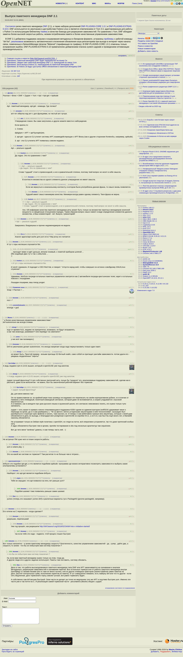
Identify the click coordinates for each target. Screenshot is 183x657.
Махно (10, 317)
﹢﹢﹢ (38, 93)
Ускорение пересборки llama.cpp (160, 130)
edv (22, 118)
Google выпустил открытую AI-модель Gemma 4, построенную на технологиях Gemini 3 (159, 182)
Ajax (92, 88)
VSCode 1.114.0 (149, 246)
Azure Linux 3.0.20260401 (153, 261)
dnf (18, 76)
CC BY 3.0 (15, 71)
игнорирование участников (113, 588)
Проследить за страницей (13, 655)
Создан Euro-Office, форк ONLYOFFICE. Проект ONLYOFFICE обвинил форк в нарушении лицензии (159, 70)
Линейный (109, 88)
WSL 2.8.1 (147, 227)
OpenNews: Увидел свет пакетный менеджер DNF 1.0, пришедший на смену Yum (42, 63)
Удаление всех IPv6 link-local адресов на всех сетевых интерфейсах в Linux (159, 126)
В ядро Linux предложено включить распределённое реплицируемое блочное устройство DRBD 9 (155, 158)
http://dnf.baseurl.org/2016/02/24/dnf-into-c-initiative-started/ (65, 526)
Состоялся (10, 26)
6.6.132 (165, 284)
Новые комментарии (147, 49)
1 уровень (99, 88)
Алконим (16, 344)
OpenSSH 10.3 (148, 232)
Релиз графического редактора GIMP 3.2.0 (160, 87)
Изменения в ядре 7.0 (146, 290)
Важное (159, 59)
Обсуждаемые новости (159, 147)
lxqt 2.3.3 (146, 223)
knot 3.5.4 (146, 229)
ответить (31, 93)
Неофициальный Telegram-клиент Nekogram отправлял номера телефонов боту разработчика (158, 170)
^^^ (38, 103)
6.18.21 (152, 284)
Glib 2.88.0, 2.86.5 (150, 219)
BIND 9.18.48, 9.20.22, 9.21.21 (154, 236)
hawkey (44, 32)
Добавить (155, 655)
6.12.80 (159, 284)
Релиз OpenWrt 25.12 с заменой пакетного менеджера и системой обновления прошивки (157, 102)
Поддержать (165, 655)
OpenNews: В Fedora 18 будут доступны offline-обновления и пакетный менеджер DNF (44, 67)
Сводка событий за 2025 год (150, 106)
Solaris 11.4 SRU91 (150, 276)
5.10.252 (153, 287)
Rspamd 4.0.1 (148, 211)
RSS (132, 88)
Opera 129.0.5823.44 (151, 234)
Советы (159, 115)
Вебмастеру (177, 655)
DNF (45, 26)
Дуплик (10, 93)
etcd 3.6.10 (147, 240)
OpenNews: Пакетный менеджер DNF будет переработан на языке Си (37, 60)
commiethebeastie (19, 305)
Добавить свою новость (148, 51)
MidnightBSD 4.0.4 (150, 263)
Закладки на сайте (10, 653)
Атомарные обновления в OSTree (160, 133)
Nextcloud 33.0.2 (149, 230)
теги (140, 3)
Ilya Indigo (11, 363)
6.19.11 (145, 284)
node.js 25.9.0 (148, 244)
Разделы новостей (146, 41)
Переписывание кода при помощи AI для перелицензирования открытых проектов (157, 97)
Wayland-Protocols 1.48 (152, 251)
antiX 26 (146, 274)
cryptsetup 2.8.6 (149, 225)
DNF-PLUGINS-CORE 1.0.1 (93, 26)
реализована (17, 41)
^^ (34, 103)
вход (158, 1)
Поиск (134, 3)
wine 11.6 (146, 217)
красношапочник (14, 461)
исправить (122, 56)
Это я (22, 234)
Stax (14, 496)
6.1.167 (145, 286)
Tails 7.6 (146, 267)
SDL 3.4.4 (146, 215)
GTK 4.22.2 (147, 249)
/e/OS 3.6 (146, 259)
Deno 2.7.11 (147, 238)
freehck (23, 153)
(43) (16, 88)
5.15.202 (146, 287)
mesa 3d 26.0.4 (149, 242)
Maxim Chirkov (175, 653)
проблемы (109, 39)
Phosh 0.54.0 (148, 210)
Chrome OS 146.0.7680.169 (153, 268)
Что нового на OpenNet (148, 43)
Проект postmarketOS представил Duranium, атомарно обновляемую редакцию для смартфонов (159, 81)
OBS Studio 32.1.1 (150, 221)
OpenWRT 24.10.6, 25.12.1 (153, 278)
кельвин (19, 111)
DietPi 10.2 (147, 272)
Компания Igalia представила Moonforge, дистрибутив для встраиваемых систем (157, 92)
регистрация (165, 1)
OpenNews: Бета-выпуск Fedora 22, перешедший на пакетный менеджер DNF (40, 65)
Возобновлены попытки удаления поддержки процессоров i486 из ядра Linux (158, 165)
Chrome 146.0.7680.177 (152, 253)
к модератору (53, 93)
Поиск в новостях (145, 46)
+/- (115, 88)
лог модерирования (129, 588)
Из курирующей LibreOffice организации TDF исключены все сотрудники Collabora (158, 65)
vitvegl (14, 327)
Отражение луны (19, 287)
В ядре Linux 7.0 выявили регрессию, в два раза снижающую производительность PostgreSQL (160, 192)
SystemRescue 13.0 (151, 265)
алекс (18, 336)
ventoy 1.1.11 (148, 213)
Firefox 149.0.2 (148, 208)
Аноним (14, 103)
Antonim (11, 541)
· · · (42, 93)
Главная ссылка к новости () (32, 58)
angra (18, 478)
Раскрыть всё (123, 88)
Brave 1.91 (147, 248)
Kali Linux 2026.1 (149, 270)
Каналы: (141, 38)
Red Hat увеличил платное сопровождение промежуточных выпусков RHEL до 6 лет (158, 187)
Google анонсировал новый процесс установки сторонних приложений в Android (159, 76)
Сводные (159, 41)
